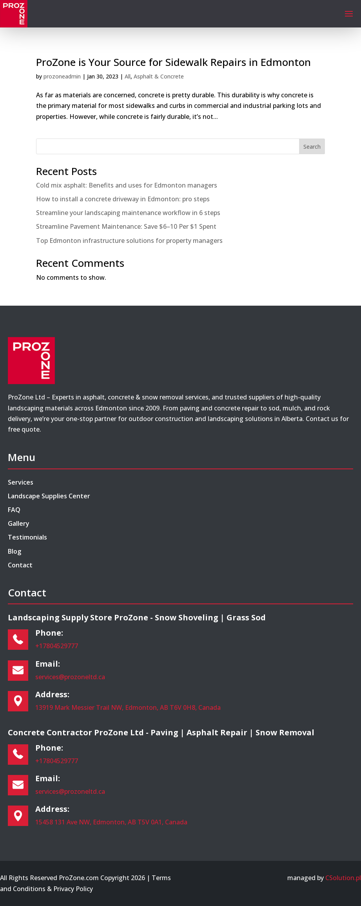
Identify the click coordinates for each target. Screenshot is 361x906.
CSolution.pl (343, 877)
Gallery (18, 523)
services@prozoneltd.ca (70, 677)
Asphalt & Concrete (159, 76)
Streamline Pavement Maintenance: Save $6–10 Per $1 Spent (126, 226)
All (128, 76)
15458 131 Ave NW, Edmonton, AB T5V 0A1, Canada (111, 822)
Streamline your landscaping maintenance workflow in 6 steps (128, 212)
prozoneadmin (62, 76)
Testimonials (27, 537)
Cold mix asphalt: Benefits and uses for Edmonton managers (126, 185)
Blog (14, 551)
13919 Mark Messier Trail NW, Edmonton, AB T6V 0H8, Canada (128, 707)
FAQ (14, 509)
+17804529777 (56, 646)
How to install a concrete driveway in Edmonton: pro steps (123, 199)
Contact (20, 565)
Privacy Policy (73, 888)
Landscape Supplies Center (49, 496)
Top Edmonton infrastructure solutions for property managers (129, 240)
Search (312, 146)
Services (20, 482)
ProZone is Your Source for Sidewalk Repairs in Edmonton (173, 62)
